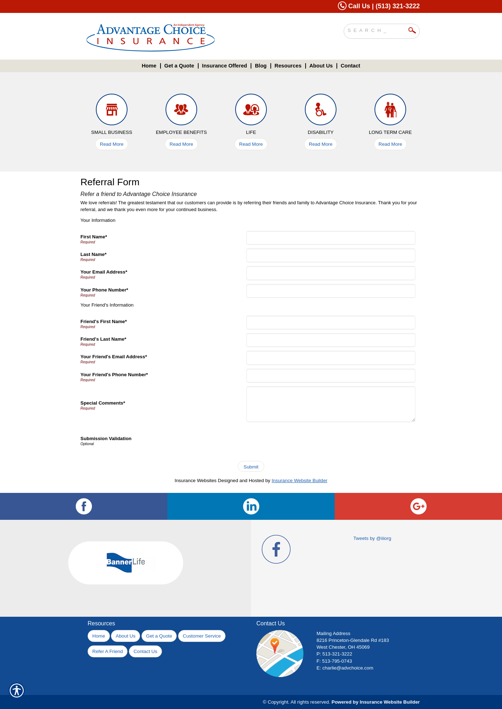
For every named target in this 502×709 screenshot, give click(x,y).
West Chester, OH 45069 (343, 647)
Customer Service (202, 636)
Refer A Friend (107, 651)
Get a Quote (159, 636)
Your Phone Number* (104, 290)
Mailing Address (333, 633)
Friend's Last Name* (103, 339)
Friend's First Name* (103, 321)
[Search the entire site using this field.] (376, 29)
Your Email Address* (103, 272)
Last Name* (93, 254)
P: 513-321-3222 (334, 654)
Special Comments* (102, 403)
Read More (112, 144)
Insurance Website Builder (299, 480)
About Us (125, 636)
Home (98, 636)
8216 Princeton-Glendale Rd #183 (353, 640)
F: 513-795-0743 (334, 661)
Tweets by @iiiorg (372, 538)
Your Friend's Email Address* (113, 356)
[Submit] (251, 466)
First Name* (93, 236)
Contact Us (145, 651)
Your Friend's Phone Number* (114, 374)
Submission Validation (105, 438)
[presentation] (302, 440)
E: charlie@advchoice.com (345, 668)
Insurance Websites (196, 480)
